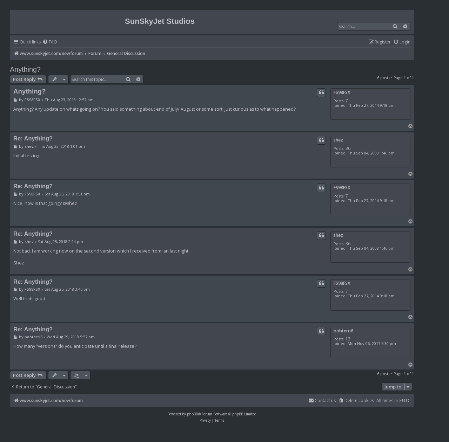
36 (348, 148)
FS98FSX (342, 92)
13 (348, 339)
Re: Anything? (33, 138)
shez (338, 140)
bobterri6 (343, 331)
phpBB (192, 414)
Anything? (25, 69)
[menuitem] (49, 42)
